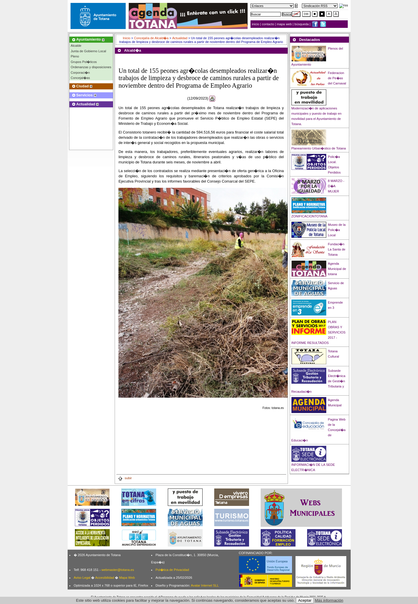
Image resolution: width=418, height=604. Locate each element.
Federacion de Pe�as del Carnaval (337, 78)
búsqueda (301, 24)
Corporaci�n (80, 72)
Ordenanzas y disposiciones (91, 67)
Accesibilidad (104, 577)
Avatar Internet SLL (205, 585)
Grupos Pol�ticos (84, 62)
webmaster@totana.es (117, 569)
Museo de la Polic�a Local (337, 230)
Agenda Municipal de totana (337, 269)
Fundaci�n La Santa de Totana (336, 249)
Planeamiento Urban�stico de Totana (318, 148)
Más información (329, 600)
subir (125, 478)
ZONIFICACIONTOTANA (309, 216)
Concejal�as (80, 78)
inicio (256, 24)
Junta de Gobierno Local (88, 51)
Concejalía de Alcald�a (151, 38)
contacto (268, 24)
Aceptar (304, 600)
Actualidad (179, 38)
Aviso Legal (82, 577)
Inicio (127, 38)
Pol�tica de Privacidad (172, 569)
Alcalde (76, 45)
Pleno (75, 56)
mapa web (285, 24)
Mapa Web (127, 577)
